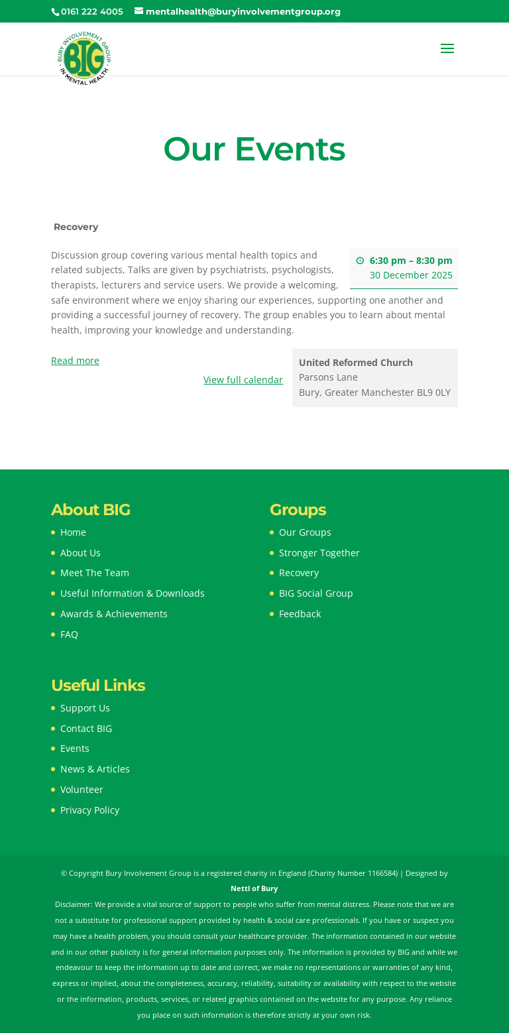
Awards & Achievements (114, 613)
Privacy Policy (89, 810)
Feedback (300, 613)
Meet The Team (94, 572)
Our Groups (305, 532)
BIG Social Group (316, 593)
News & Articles (95, 768)
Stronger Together (319, 552)
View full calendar (243, 379)
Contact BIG (86, 728)
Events (74, 748)
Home (73, 532)
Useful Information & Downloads (132, 593)
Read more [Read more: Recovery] (75, 360)
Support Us (85, 707)
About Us (80, 552)
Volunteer (81, 789)
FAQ (69, 634)
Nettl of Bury (254, 888)
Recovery (299, 572)
